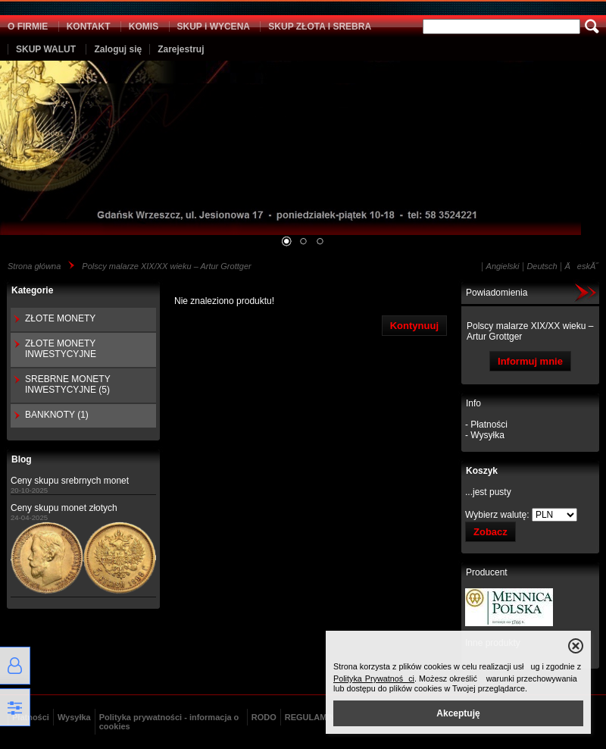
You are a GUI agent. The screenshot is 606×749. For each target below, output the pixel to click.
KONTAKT (89, 26)
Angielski (503, 266)
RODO (263, 717)
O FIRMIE (28, 26)
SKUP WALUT (46, 49)
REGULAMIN (310, 717)
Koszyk (482, 470)
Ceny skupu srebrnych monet (70, 480)
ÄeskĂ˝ (581, 266)
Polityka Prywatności (373, 678)
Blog (21, 459)
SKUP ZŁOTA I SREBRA (319, 26)
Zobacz (490, 531)
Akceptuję (457, 713)
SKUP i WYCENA (213, 26)
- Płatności (486, 424)
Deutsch (541, 266)
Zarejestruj (181, 49)
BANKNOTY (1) (57, 414)
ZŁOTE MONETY (60, 318)
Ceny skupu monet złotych (64, 508)
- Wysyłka (484, 435)
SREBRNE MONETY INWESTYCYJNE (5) (67, 384)
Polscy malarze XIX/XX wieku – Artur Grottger (166, 266)
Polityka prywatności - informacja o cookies (169, 722)
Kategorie (32, 290)
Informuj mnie (530, 361)
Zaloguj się (118, 49)
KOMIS (143, 26)
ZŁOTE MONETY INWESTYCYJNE (60, 348)
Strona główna (34, 266)
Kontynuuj (414, 325)
